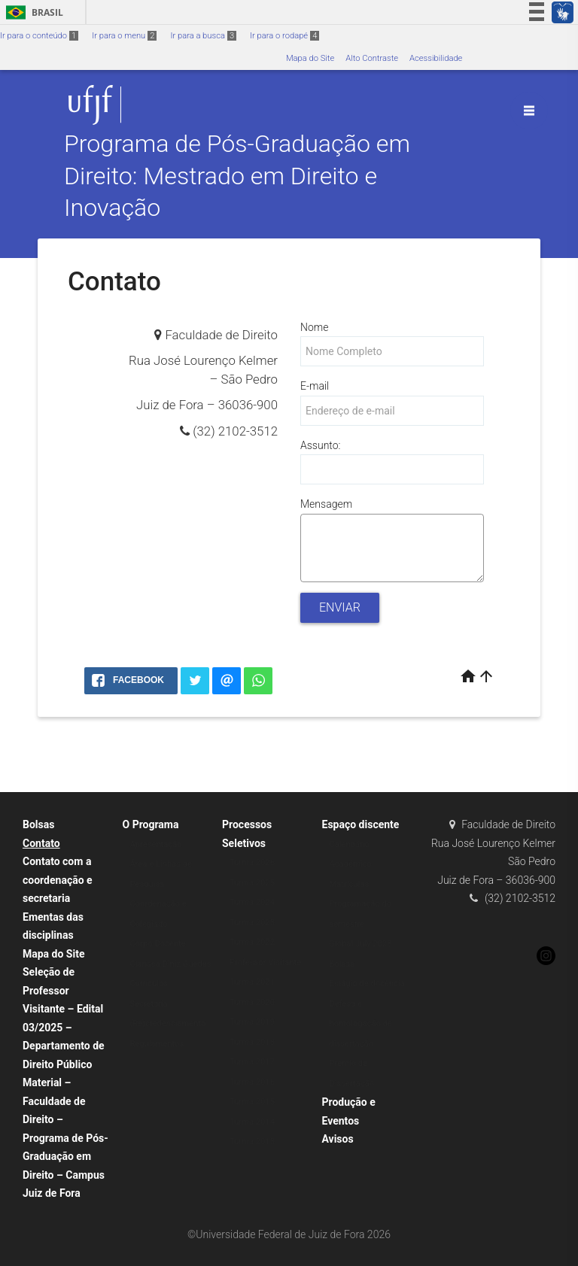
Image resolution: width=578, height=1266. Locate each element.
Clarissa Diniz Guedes (170, 964)
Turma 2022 (252, 942)
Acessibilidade (435, 58)
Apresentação (156, 844)
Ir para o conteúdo (39, 36)
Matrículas (350, 884)
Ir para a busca (203, 36)
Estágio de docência (367, 983)
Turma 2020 (252, 1002)
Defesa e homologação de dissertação (361, 1024)
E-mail (314, 386)
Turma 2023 (252, 922)
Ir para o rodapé (284, 36)
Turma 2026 (252, 862)
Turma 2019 (252, 1022)
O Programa (151, 824)
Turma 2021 (252, 982)
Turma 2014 (252, 1122)
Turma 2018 (252, 1042)
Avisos (338, 1139)
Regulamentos (157, 1044)
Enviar (339, 607)
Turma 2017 (252, 1062)
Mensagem (326, 504)
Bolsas (38, 824)
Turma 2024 (252, 902)
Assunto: (320, 445)
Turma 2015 (252, 1102)
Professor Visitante (265, 962)
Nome (314, 327)
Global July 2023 (361, 944)
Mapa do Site (310, 58)
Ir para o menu (124, 36)
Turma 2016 (252, 1082)
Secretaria (149, 1004)
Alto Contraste (371, 58)
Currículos (149, 983)
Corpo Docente (158, 944)
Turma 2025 (252, 883)
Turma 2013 (252, 1141)
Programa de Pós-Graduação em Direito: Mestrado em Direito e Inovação (237, 176)
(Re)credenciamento (168, 1023)
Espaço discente (361, 824)
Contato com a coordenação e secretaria (58, 879)
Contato (41, 843)
